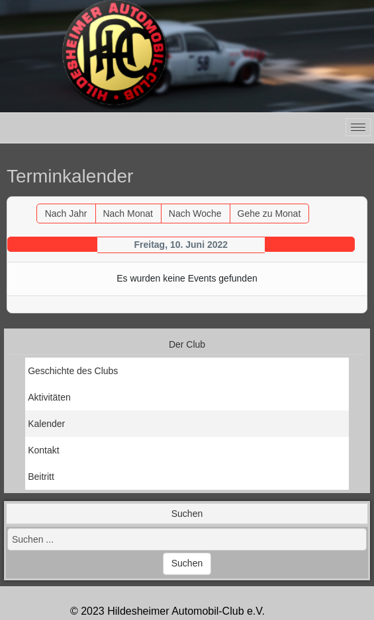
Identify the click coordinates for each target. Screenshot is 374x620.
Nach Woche (195, 213)
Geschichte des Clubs (73, 371)
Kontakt (43, 450)
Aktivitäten (49, 397)
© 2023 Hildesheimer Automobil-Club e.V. (167, 611)
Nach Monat (127, 213)
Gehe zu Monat (269, 213)
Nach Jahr (66, 213)
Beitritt (41, 476)
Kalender (46, 423)
